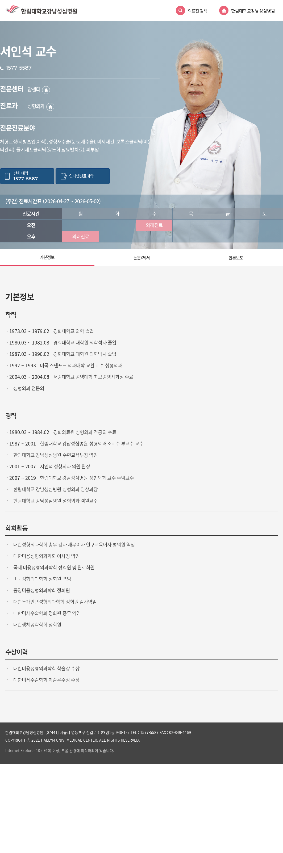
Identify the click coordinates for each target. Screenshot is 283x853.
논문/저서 (141, 257)
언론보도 (235, 257)
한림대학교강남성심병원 (253, 10)
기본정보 (47, 257)
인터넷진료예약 (81, 176)
